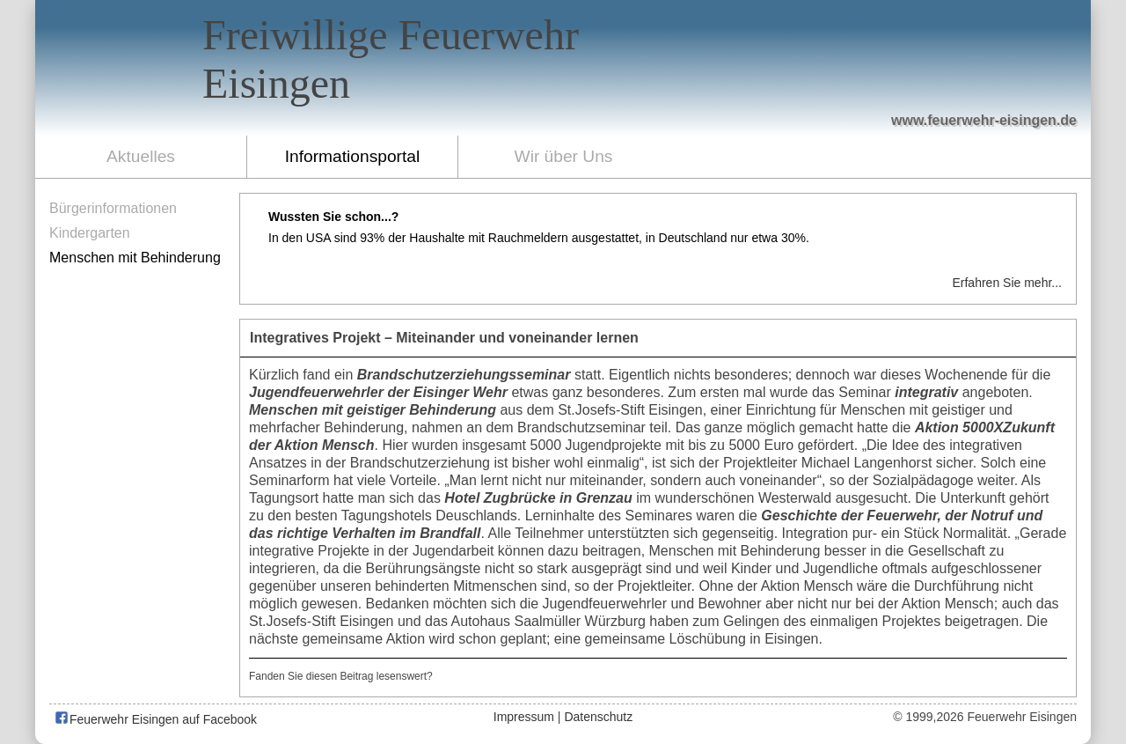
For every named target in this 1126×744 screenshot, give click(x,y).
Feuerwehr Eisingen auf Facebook (155, 719)
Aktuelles (140, 156)
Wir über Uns (564, 156)
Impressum (524, 717)
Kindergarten (89, 232)
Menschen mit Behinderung (135, 257)
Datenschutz (598, 717)
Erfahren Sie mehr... (1007, 283)
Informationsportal (352, 156)
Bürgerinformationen (113, 208)
